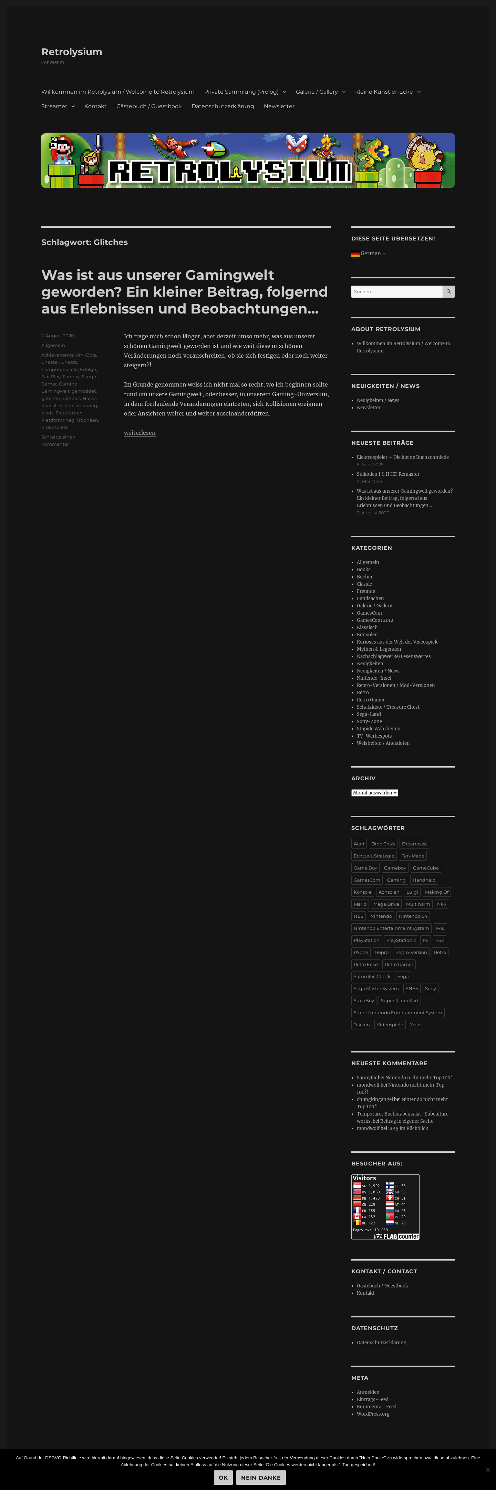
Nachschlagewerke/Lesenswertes (394, 656)
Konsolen (51, 405)
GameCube (426, 868)
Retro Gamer (371, 700)
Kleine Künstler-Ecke (384, 92)
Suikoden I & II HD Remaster (388, 474)
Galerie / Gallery (317, 92)
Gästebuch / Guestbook (149, 106)
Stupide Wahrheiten (379, 729)
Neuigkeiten (370, 664)
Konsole (363, 892)
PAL (440, 928)
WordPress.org (373, 1414)
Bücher (365, 577)
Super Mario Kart (399, 1000)
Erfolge (88, 369)
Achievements (57, 355)
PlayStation (367, 940)
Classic (364, 584)
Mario (360, 904)
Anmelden (368, 1392)
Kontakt (95, 106)
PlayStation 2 (401, 940)
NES (358, 916)
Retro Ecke (366, 964)
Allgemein (53, 345)
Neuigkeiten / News (378, 400)
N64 (442, 904)
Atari (359, 843)
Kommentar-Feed (376, 1407)
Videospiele (54, 427)
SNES (412, 988)
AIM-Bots (86, 355)
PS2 (439, 940)
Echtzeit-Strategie (374, 856)
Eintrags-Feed (373, 1399)
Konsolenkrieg (80, 405)
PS (425, 940)
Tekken (362, 1024)
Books (364, 570)
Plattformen (69, 412)
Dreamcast (414, 843)
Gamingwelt (55, 391)
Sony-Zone (369, 722)
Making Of (436, 892)
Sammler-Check (372, 976)
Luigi (412, 892)
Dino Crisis (383, 843)
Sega (403, 976)
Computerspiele (59, 369)
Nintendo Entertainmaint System (391, 928)
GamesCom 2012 (375, 620)
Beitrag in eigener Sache (406, 1121)
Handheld (424, 880)
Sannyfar (367, 1078)
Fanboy (71, 376)
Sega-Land (369, 714)
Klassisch (367, 627)
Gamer (49, 384)
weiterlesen (140, 432)
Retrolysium (71, 52)
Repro (382, 952)
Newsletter (279, 106)
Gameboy (395, 868)
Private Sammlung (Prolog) (241, 92)
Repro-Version (411, 952)
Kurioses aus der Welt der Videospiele (397, 642)
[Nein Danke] (487, 1469)
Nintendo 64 (413, 916)
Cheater (50, 362)
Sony (430, 988)
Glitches (71, 398)
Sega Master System (376, 988)
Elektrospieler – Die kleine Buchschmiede (403, 457)
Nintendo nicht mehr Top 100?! (419, 1078)
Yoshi (416, 1024)
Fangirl (90, 376)
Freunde (366, 591)
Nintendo (381, 916)
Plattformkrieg (57, 420)
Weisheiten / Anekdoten (383, 743)
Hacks (89, 398)
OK (223, 1477)
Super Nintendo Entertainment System (398, 1012)
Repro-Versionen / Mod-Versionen (396, 685)
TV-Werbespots (374, 736)
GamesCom (369, 613)
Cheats (69, 362)
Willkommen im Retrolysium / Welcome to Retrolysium (118, 92)
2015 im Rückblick (408, 1128)
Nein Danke (261, 1477)
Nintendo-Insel (374, 678)
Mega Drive (386, 904)
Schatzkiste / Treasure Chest (388, 707)
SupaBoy (364, 1000)
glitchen (50, 398)
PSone (361, 952)
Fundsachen (370, 599)
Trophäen (87, 420)
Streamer (54, 106)
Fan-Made (412, 856)
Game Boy (365, 868)
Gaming (68, 384)
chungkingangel (375, 1099)
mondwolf (368, 1085)
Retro (363, 693)
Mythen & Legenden (379, 649)
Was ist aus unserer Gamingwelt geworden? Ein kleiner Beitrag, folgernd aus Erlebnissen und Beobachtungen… (184, 291)
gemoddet (84, 391)
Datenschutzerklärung (223, 106)
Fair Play (51, 376)
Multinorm (418, 904)
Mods (47, 412)
